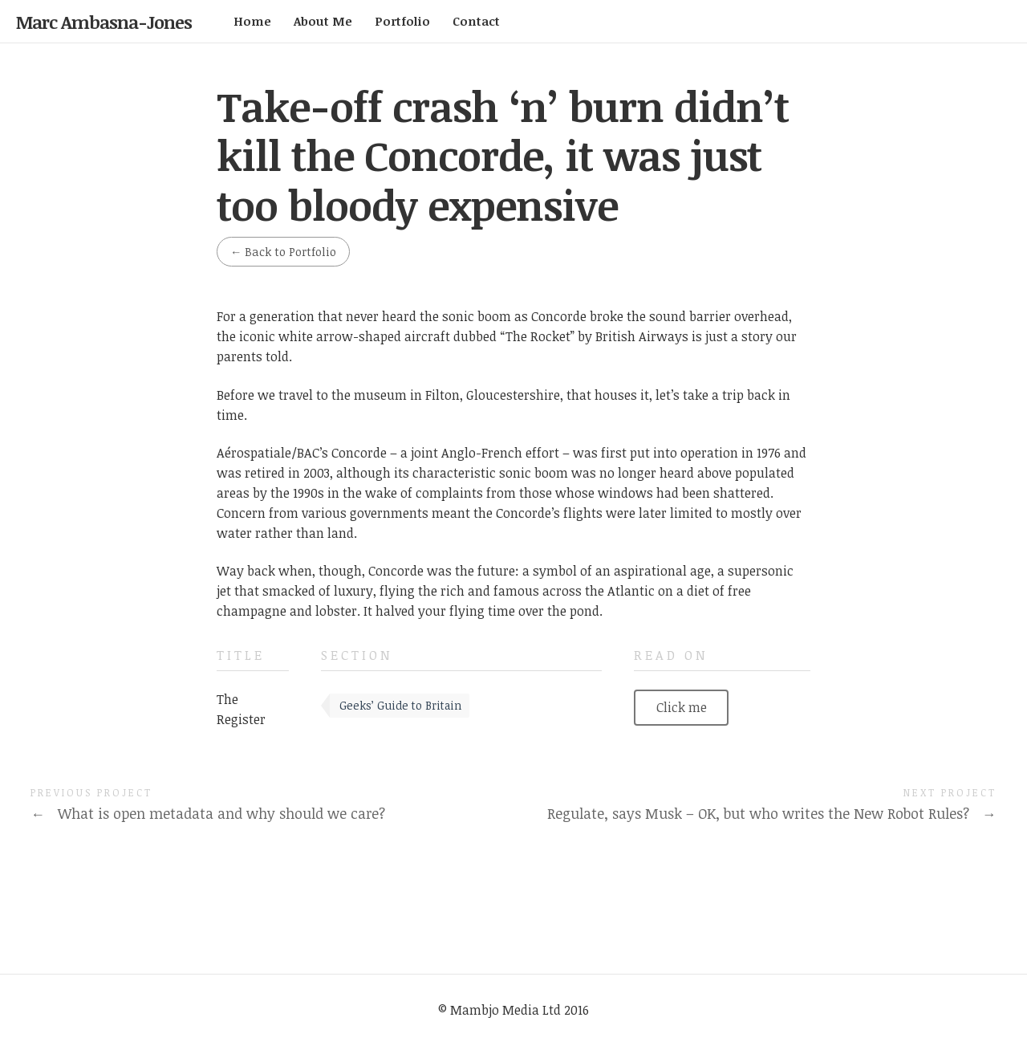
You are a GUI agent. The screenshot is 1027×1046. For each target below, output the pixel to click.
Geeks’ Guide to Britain (400, 705)
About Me (323, 21)
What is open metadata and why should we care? (207, 813)
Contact (476, 21)
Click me (681, 707)
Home (252, 21)
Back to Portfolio (283, 251)
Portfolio (402, 21)
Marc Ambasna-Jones (104, 22)
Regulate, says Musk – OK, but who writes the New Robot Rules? (771, 813)
